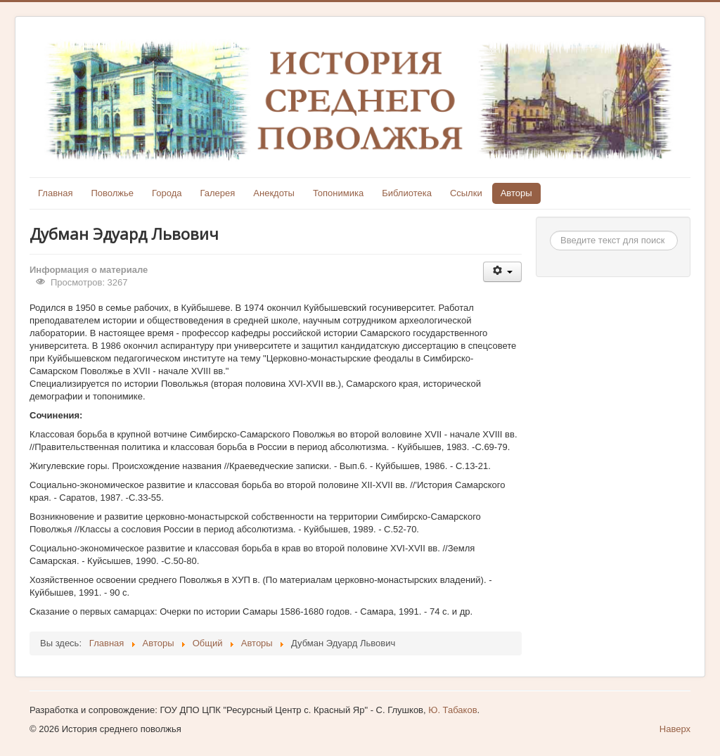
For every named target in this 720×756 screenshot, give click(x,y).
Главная (55, 193)
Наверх (675, 729)
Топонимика (338, 193)
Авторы (516, 193)
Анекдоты (274, 193)
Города (166, 193)
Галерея (217, 193)
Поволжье (112, 193)
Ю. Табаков (452, 710)
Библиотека (407, 193)
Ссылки (466, 193)
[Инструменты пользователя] (502, 272)
